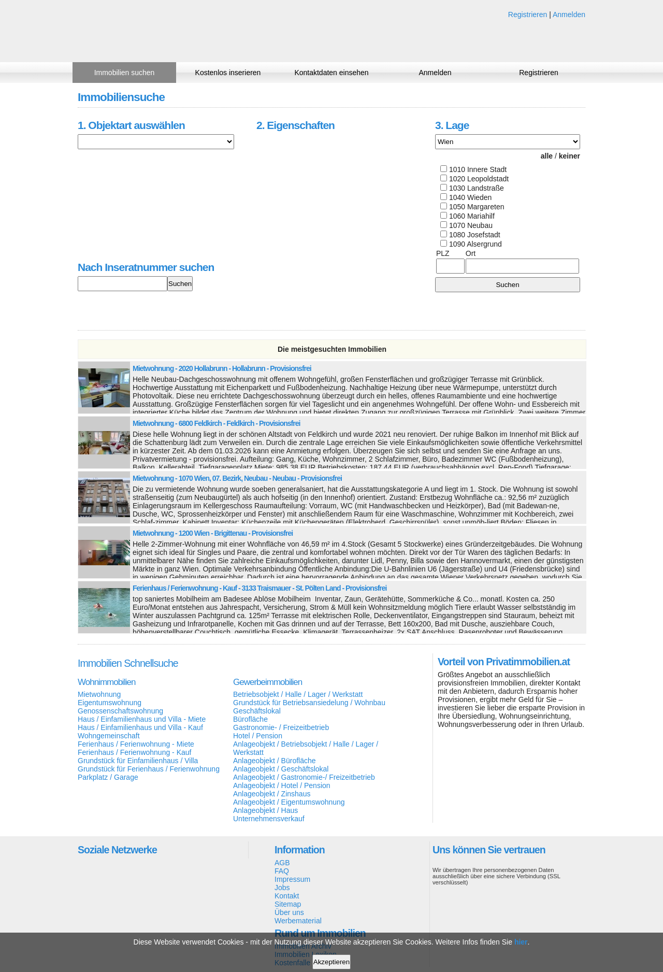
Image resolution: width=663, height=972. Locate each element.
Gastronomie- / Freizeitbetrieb (281, 727)
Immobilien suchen (124, 72)
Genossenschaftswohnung (120, 711)
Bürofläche (250, 719)
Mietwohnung (99, 694)
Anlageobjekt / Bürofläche (274, 760)
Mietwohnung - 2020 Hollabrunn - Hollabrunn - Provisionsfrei (222, 368)
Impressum (292, 879)
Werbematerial (298, 921)
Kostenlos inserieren (228, 72)
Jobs (282, 887)
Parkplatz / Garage (108, 777)
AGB (282, 863)
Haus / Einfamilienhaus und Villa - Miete (142, 719)
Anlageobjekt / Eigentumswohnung (289, 802)
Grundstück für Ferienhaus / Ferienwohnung (149, 769)
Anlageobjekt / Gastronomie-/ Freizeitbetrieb (304, 777)
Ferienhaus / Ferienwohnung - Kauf (134, 752)
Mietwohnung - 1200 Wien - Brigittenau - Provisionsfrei (213, 533)
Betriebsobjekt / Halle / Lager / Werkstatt (298, 694)
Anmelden (569, 14)
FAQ (282, 871)
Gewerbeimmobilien (267, 682)
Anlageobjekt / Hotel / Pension (281, 785)
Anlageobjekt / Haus (265, 810)
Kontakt (287, 896)
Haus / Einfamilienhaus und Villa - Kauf (140, 727)
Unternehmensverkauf (269, 818)
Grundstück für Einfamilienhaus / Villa (138, 760)
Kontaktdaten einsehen (331, 72)
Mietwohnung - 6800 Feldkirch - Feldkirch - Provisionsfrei (216, 423)
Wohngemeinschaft (109, 736)
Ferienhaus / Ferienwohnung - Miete (136, 744)
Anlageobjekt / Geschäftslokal (280, 769)
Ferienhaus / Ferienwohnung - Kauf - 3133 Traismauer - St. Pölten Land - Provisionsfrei (259, 588)
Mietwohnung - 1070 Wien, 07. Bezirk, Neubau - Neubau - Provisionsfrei (237, 478)
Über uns (289, 912)
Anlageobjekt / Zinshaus (271, 794)
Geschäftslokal (257, 711)
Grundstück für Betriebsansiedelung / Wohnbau (309, 702)
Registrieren (527, 14)
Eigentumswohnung (109, 702)
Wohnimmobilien (106, 682)
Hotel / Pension (257, 736)
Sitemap (288, 904)
